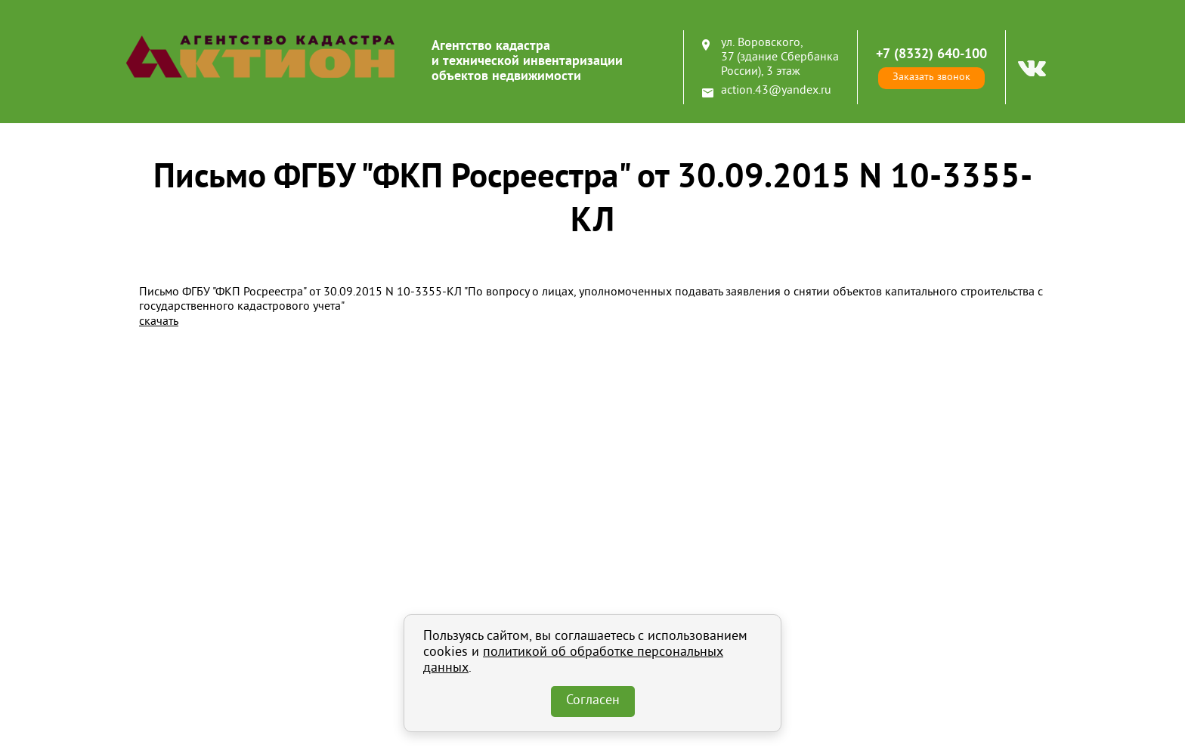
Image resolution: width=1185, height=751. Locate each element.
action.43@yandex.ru (776, 90)
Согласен (593, 701)
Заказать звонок (931, 77)
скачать (158, 321)
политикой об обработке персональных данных (573, 660)
